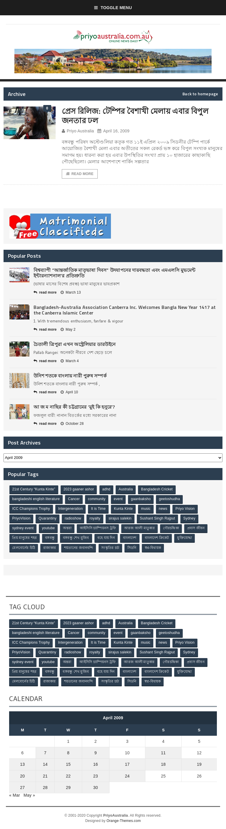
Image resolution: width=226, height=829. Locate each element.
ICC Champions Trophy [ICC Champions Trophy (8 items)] (31, 509)
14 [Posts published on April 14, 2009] (45, 764)
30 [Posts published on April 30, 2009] (95, 787)
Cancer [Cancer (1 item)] (74, 499)
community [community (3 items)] (97, 499)
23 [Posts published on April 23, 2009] (95, 775)
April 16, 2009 (113, 131)
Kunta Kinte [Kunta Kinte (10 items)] (123, 509)
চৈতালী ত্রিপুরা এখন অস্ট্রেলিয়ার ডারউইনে (75, 344)
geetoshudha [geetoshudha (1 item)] (169, 499)
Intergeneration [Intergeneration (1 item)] (70, 509)
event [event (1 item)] (118, 499)
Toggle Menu (113, 7)
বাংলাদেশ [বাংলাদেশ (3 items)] (130, 538)
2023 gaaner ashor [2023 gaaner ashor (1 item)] (79, 489)
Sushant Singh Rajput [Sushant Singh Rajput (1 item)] (157, 519)
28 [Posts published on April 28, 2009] (45, 787)
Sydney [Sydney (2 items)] (189, 519)
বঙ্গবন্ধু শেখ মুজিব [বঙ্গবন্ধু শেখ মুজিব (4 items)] (76, 538)
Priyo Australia (78, 131)
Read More (80, 174)
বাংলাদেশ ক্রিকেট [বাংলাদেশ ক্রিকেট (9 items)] (157, 538)
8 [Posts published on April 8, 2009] (68, 752)
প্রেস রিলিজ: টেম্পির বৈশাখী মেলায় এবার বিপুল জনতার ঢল (135, 115)
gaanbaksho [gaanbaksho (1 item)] (141, 499)
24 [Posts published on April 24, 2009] (127, 775)
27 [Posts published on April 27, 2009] (22, 787)
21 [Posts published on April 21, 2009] (45, 775)
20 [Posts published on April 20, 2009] (22, 775)
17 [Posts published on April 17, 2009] (127, 764)
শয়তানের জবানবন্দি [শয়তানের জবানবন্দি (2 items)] (78, 548)
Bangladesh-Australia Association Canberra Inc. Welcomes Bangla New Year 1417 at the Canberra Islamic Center (125, 310)
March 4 (70, 361)
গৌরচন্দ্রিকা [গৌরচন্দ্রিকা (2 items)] (171, 528)
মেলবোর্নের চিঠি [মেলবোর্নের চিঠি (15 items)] (23, 548)
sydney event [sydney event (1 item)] (23, 528)
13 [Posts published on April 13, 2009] (22, 764)
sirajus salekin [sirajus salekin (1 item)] (120, 519)
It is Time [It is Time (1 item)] (98, 509)
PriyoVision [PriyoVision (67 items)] (21, 519)
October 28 (72, 423)
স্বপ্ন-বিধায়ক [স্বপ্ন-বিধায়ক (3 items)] (153, 548)
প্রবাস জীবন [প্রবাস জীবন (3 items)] (196, 528)
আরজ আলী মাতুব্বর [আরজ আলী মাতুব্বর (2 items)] (139, 528)
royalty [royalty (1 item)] (94, 519)
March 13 (71, 292)
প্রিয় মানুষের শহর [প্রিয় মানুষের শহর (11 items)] (24, 538)
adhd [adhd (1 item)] (106, 489)
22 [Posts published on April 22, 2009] (68, 775)
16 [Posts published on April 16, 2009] (95, 764)
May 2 (68, 329)
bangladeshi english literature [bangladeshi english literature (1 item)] (36, 499)
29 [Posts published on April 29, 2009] (68, 787)
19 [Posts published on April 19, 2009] (199, 764)
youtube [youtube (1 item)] (48, 528)
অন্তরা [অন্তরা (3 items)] (67, 528)
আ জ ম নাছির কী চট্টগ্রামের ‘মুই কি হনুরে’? (74, 407)
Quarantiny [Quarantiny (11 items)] (47, 519)
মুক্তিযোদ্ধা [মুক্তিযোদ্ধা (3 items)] (184, 538)
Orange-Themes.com (124, 820)
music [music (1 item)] (146, 509)
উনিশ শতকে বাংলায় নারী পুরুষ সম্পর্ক (70, 375)
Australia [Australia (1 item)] (126, 489)
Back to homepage (200, 94)
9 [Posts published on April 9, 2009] (95, 752)
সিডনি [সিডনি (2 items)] (132, 548)
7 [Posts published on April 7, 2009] (45, 752)
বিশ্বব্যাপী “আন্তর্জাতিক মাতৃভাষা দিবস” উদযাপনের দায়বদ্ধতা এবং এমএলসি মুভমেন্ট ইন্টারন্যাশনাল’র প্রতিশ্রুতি (115, 273)
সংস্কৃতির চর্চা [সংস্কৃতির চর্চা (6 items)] (110, 548)
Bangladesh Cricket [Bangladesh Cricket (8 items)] (157, 489)
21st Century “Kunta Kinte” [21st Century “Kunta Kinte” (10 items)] (33, 489)
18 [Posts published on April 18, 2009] (163, 764)
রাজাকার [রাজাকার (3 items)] (49, 548)
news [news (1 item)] (163, 509)
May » (29, 795)
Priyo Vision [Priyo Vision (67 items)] (185, 509)
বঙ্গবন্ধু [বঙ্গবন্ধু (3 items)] (50, 538)
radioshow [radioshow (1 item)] (73, 519)
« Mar (14, 795)
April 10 (69, 392)
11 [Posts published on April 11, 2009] (163, 752)
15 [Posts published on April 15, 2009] (68, 764)
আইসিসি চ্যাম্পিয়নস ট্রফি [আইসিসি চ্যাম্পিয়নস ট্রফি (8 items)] (98, 528)
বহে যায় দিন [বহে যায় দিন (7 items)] (106, 538)
